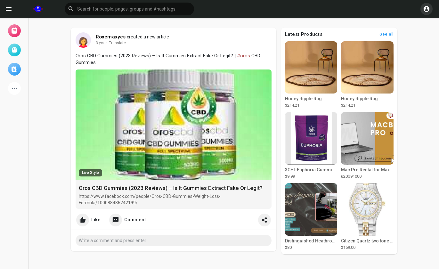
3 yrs (100, 43)
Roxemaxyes (111, 37)
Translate (117, 43)
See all (386, 34)
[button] (129, 9)
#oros (243, 56)
